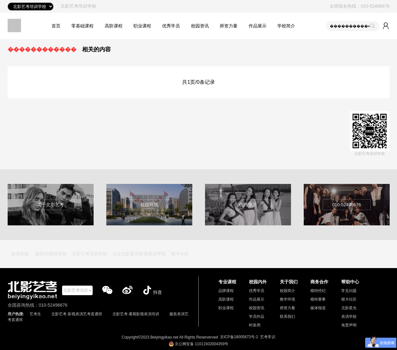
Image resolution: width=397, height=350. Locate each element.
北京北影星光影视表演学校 (139, 253)
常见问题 (349, 290)
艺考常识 (267, 337)
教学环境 (287, 299)
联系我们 (287, 316)
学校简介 (286, 25)
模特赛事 (318, 299)
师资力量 (228, 25)
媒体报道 (318, 308)
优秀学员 (171, 25)
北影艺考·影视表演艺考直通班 (76, 314)
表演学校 (349, 316)
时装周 (254, 325)
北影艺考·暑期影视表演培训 (135, 314)
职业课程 (142, 25)
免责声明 (349, 325)
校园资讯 (200, 25)
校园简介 (287, 290)
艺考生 (35, 314)
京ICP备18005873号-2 (239, 337)
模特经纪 (318, 290)
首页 (56, 25)
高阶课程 (114, 25)
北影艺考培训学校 (89, 253)
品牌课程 (226, 290)
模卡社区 (180, 253)
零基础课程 (82, 25)
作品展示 (257, 25)
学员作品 (256, 316)
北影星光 (349, 308)
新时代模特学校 (51, 253)
